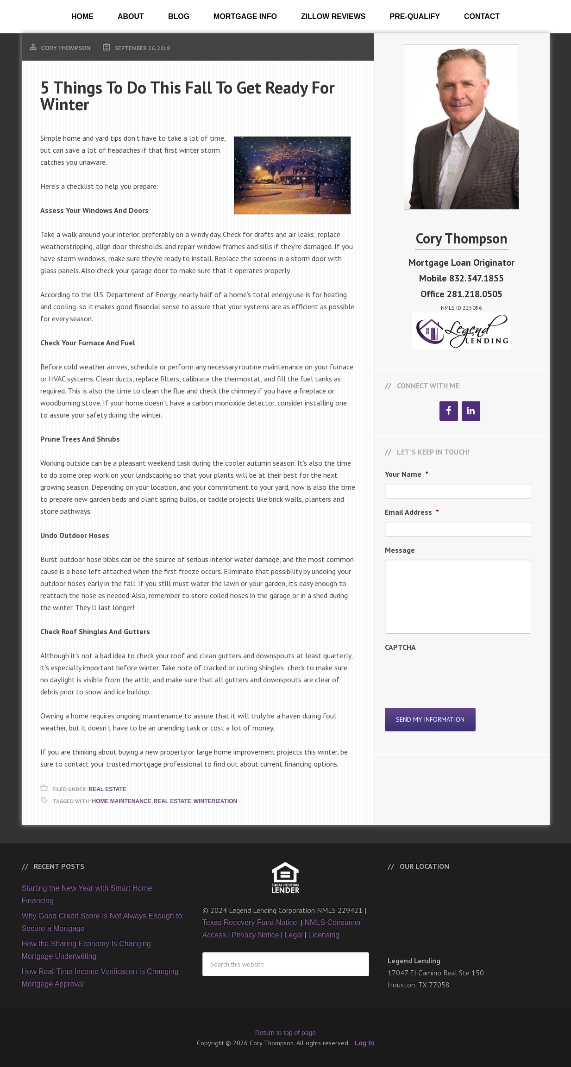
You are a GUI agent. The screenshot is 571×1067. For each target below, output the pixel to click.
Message (400, 550)
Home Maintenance (121, 801)
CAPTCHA (400, 647)
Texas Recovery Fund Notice (250, 922)
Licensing (323, 935)
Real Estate (107, 789)
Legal (293, 935)
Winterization (215, 801)
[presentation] (455, 675)
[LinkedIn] (471, 411)
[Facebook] (448, 411)
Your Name (406, 474)
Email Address (412, 512)
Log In (364, 1043)
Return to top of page (285, 1032)
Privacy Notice (255, 935)
